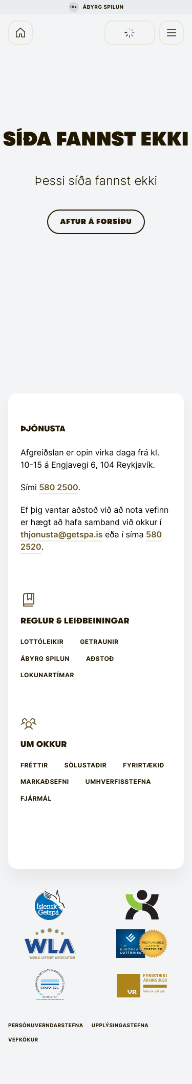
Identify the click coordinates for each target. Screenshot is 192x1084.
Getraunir (99, 641)
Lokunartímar (47, 675)
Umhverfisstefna (118, 781)
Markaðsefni (44, 781)
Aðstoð (100, 658)
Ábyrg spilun (45, 658)
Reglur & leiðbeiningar (75, 621)
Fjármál (36, 798)
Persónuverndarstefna (45, 1026)
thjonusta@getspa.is (61, 534)
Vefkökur (23, 1040)
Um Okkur (43, 744)
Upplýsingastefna (120, 1026)
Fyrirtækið (143, 765)
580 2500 (58, 487)
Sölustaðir (86, 765)
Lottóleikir (41, 641)
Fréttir (34, 765)
